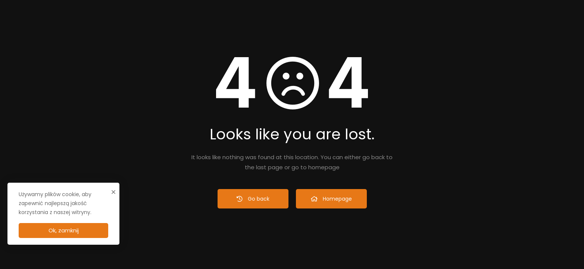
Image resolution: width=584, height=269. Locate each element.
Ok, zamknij (64, 230)
